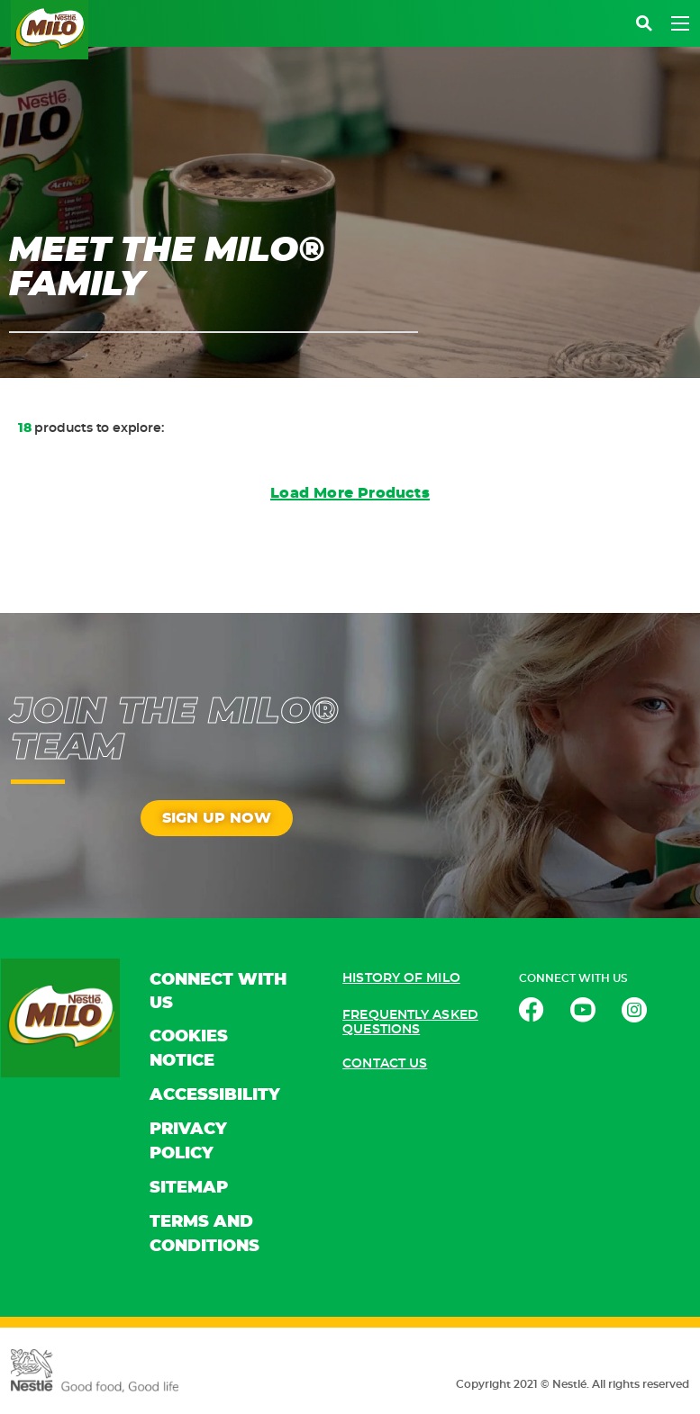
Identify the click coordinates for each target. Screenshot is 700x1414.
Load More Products (350, 493)
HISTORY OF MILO (401, 978)
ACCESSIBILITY (215, 1095)
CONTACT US (384, 1064)
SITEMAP (189, 1188)
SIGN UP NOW (216, 818)
